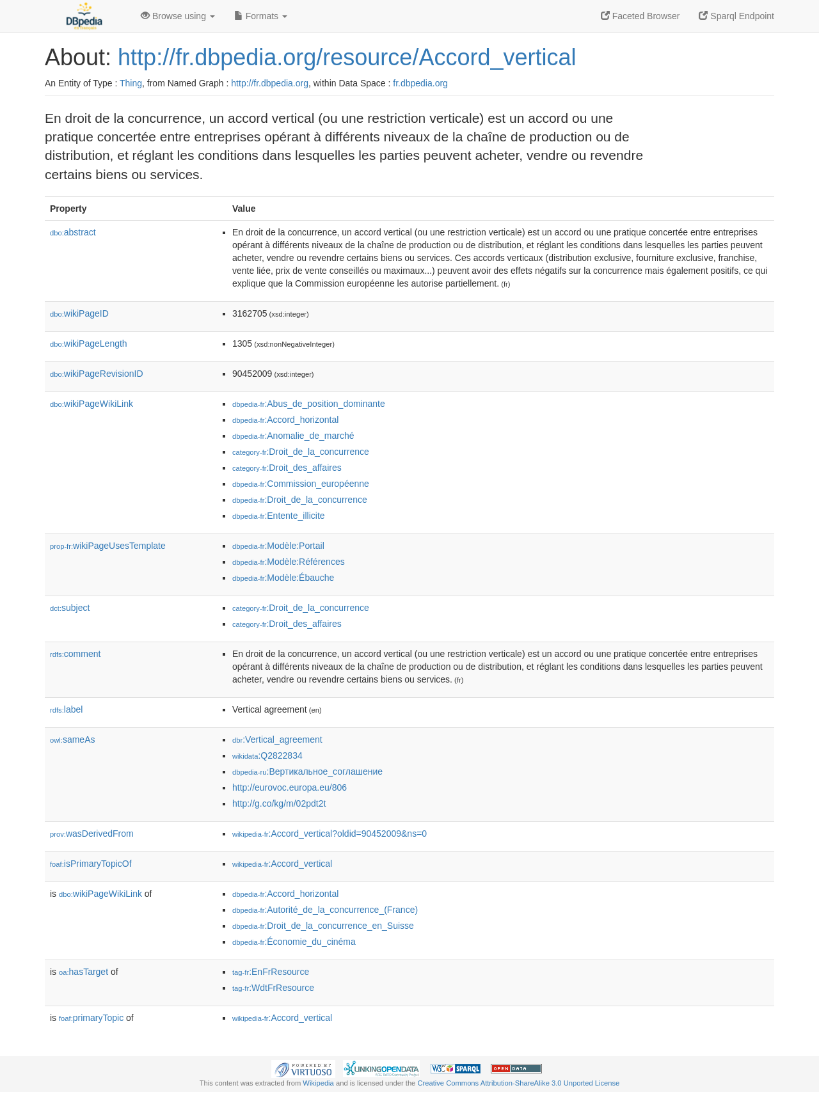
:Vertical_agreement (277, 739)
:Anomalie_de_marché (293, 436)
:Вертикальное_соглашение (307, 771)
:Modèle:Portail (278, 546)
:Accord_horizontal (285, 420)
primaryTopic (91, 1018)
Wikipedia (318, 1083)
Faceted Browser (640, 16)
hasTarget (83, 972)
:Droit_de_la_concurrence (300, 452)
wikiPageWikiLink (91, 404)
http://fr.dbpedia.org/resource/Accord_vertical (347, 57)
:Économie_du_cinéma (294, 942)
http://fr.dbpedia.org (269, 83)
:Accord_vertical (282, 863)
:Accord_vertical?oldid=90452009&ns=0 (329, 833)
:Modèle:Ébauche (283, 578)
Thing (131, 83)
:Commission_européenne (300, 483)
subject (70, 608)
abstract (73, 232)
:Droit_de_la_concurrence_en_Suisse (323, 926)
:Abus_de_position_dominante (308, 404)
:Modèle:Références (288, 562)
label (66, 709)
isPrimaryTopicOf (91, 863)
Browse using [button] (178, 16)
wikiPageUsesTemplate (108, 546)
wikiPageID (79, 313)
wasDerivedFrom (92, 833)
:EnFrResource (270, 972)
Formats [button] (260, 16)
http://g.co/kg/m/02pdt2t (279, 803)
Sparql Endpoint (736, 16)
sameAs (72, 739)
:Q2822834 (267, 755)
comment (75, 654)
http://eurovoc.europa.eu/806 (289, 787)
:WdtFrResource (273, 988)
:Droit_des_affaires (287, 468)
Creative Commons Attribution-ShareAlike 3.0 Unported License (518, 1083)
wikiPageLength (88, 343)
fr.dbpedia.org (420, 83)
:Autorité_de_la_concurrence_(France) (325, 910)
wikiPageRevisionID (96, 373)
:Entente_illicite (278, 515)
